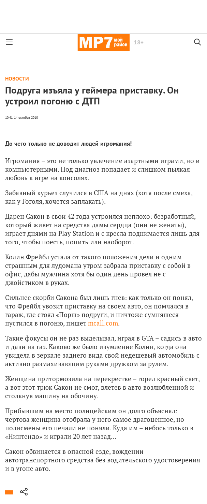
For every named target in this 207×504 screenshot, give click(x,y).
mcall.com (103, 323)
